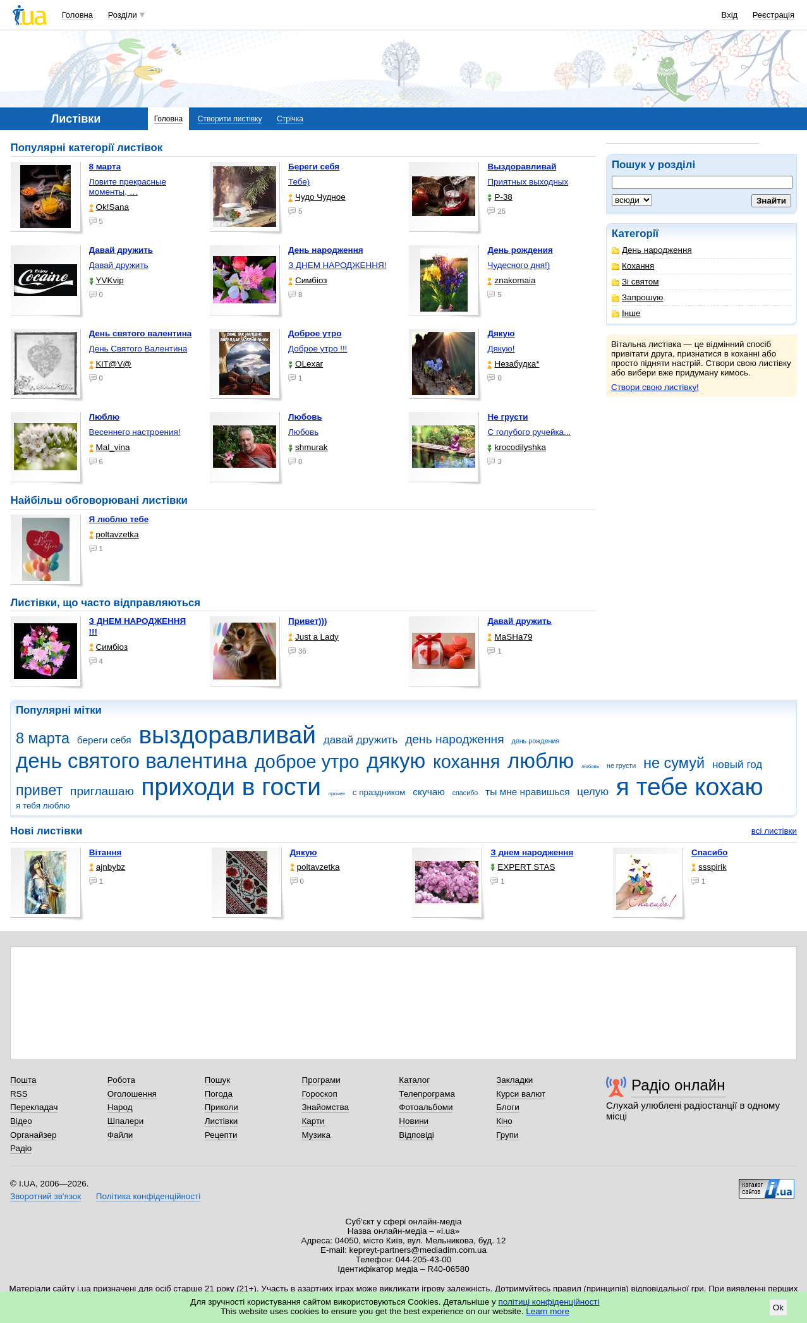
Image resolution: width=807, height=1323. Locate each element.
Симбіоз (307, 280)
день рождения (535, 741)
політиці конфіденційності (549, 1302)
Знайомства (325, 1107)
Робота (121, 1080)
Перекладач (34, 1107)
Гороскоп (319, 1094)
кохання (466, 762)
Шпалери (125, 1121)
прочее (337, 793)
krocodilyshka (516, 447)
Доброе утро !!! (317, 348)
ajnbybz (107, 867)
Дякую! (500, 348)
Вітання (105, 852)
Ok (778, 1307)
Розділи (122, 15)
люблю (540, 760)
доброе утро (307, 762)
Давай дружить (119, 265)
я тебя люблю (43, 805)
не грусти (621, 765)
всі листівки (774, 831)
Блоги (507, 1107)
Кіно (504, 1121)
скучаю (429, 791)
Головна (77, 15)
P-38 (499, 197)
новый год (737, 765)
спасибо (465, 792)
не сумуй (674, 763)
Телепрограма (427, 1094)
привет (39, 790)
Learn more (547, 1311)
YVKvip (106, 280)
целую (593, 792)
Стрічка (290, 118)
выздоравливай (226, 734)
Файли (120, 1135)
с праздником (379, 792)
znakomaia (511, 280)
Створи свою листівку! (655, 387)
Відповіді (416, 1135)
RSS (19, 1094)
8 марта (43, 738)
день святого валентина (131, 760)
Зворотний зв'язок (45, 1196)
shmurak (308, 447)
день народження (454, 739)
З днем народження (531, 852)
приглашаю (102, 791)
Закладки (514, 1080)
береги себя (104, 740)
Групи (507, 1135)
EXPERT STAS (522, 867)
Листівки (221, 1121)
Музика (315, 1135)
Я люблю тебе (119, 519)
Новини (413, 1121)
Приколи (221, 1107)
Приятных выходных (527, 181)
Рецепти (221, 1135)
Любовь (303, 432)
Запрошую (637, 297)
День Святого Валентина (138, 348)
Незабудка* (513, 364)
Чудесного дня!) (518, 265)
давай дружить (361, 740)
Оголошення (132, 1094)
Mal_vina (109, 447)
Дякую (303, 852)
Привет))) (307, 621)
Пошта (23, 1080)
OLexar (305, 364)
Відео (21, 1121)
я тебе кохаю (689, 786)
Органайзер (33, 1135)
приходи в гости (231, 786)
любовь (590, 766)
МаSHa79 (509, 637)
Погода (219, 1094)
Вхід (730, 15)
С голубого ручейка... (529, 432)
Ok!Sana (109, 207)
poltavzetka (114, 534)
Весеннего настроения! (135, 432)
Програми (320, 1080)
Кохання (633, 266)
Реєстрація (773, 15)
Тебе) (299, 181)
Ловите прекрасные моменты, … (127, 187)
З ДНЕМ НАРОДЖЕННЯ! (337, 265)
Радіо (21, 1148)
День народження (652, 250)
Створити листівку (230, 118)
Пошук (218, 1080)
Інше (626, 313)
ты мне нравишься (527, 791)
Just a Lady (313, 637)
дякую (396, 760)
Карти (312, 1121)
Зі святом (635, 281)
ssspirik (709, 867)
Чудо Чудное (317, 197)
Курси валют (520, 1094)
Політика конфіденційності (148, 1196)
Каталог (414, 1080)
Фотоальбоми (425, 1107)
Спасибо (709, 852)
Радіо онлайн (678, 1085)
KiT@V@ (110, 364)
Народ (120, 1107)
